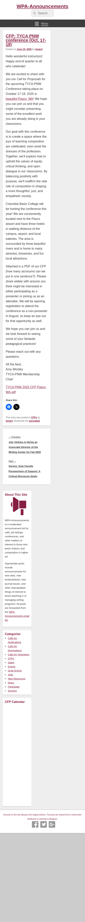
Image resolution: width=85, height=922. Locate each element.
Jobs (10, 674)
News (11, 682)
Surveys (12, 690)
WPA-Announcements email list (17, 616)
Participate (13, 686)
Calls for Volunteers (18, 654)
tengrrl (39, 49)
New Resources (16, 678)
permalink (34, 421)
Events (11, 666)
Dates (11, 662)
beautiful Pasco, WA (19, 98)
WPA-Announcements (42, 6)
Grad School (15, 670)
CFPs (34, 417)
